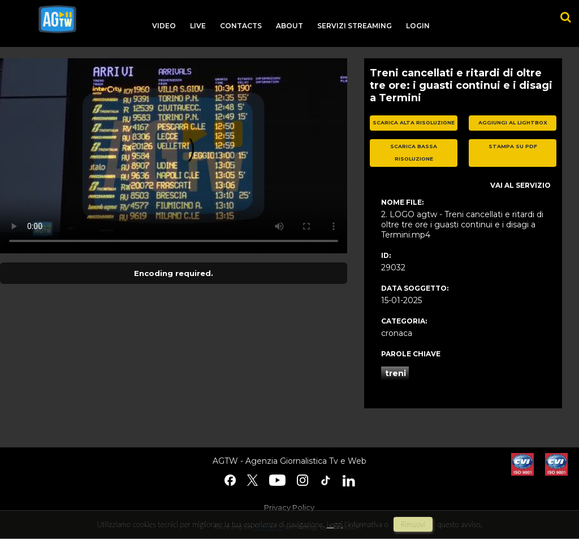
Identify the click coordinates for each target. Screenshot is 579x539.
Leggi (335, 524)
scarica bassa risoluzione (413, 152)
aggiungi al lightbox (512, 122)
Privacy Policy (289, 507)
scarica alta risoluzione (414, 122)
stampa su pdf (513, 146)
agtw (57, 19)
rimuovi (413, 524)
